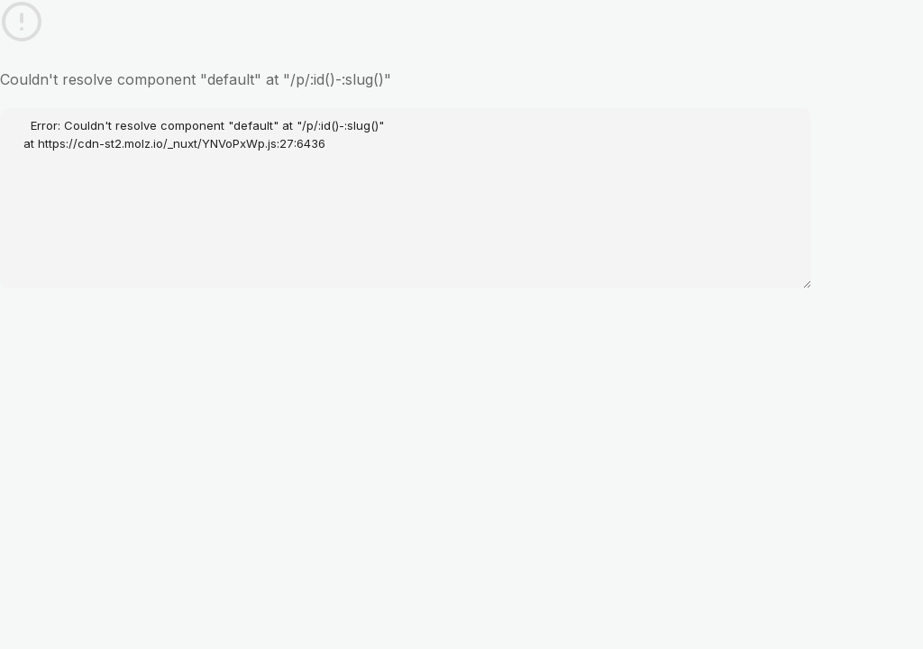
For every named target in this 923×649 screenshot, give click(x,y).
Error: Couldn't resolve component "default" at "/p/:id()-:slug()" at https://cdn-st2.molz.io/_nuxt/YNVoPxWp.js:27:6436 (405, 198)
